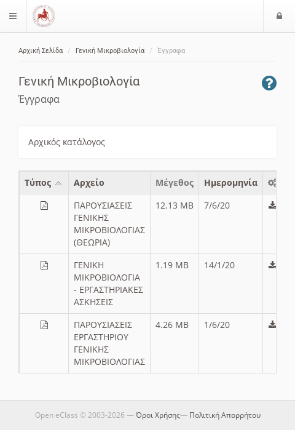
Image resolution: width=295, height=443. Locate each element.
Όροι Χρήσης (158, 415)
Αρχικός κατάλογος (66, 142)
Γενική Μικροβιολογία (110, 51)
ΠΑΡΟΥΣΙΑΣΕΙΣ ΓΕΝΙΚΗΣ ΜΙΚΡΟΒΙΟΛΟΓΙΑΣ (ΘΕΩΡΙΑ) (109, 223)
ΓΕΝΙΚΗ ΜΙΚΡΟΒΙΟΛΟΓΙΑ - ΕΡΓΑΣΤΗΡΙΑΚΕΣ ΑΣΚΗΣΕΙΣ (108, 283)
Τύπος (44, 182)
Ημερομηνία (231, 182)
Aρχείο (89, 182)
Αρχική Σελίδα (40, 51)
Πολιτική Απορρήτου (225, 415)
